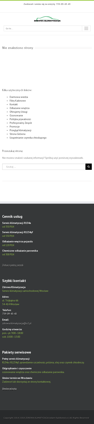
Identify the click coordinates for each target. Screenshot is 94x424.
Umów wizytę (9, 388)
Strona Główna (17, 134)
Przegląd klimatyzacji (20, 130)
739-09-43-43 (9, 313)
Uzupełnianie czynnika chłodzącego (28, 137)
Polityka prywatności (20, 119)
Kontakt (14, 104)
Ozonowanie (16, 115)
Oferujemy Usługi (18, 111)
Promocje (15, 126)
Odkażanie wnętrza (19, 108)
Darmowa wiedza (19, 97)
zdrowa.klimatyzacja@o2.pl (17, 323)
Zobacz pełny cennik (12, 265)
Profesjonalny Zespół (21, 122)
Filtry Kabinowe (18, 100)
